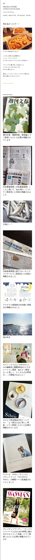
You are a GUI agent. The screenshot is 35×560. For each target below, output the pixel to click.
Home (5, 15)
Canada (9, 83)
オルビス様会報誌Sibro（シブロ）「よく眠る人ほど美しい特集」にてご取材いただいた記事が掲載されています (17, 424)
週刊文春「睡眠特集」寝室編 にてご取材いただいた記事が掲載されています (17, 137)
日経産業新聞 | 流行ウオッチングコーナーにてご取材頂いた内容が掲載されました (17, 274)
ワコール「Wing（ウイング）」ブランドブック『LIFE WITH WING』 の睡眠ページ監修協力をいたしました (17, 478)
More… (28, 15)
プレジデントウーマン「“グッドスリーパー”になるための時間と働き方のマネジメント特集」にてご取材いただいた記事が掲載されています (17, 534)
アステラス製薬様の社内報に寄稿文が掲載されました (17, 306)
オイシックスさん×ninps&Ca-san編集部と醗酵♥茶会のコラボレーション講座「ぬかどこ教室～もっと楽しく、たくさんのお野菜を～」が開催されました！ (17, 369)
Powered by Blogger (18, 551)
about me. (12, 15)
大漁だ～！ (7, 224)
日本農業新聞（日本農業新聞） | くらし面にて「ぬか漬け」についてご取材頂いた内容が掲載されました (17, 191)
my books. (21, 15)
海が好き (6, 337)
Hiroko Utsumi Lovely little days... (12, 8)
